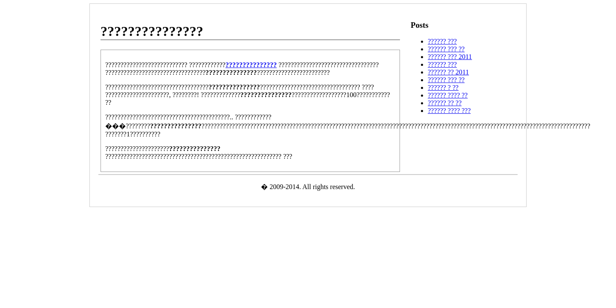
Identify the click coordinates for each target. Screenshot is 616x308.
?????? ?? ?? (445, 103)
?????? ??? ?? (446, 49)
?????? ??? (442, 41)
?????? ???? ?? (448, 95)
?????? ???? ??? (449, 110)
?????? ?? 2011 (448, 72)
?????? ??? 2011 (450, 56)
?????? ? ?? (443, 87)
